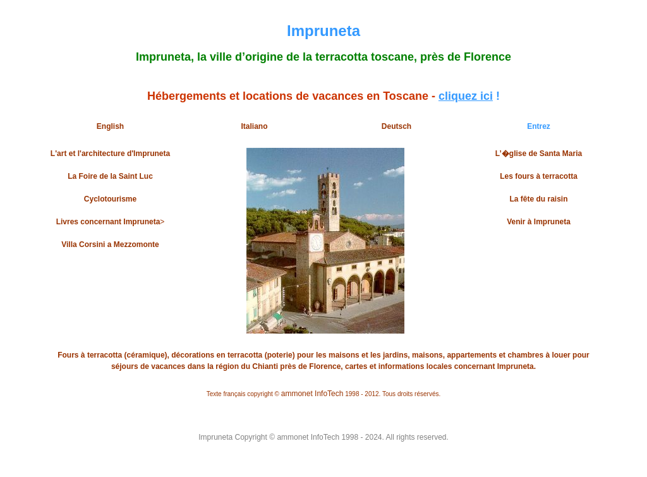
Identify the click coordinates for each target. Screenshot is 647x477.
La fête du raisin (538, 199)
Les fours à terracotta (538, 176)
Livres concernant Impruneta (108, 221)
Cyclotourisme (110, 199)
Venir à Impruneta (539, 221)
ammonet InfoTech (312, 393)
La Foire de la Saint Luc (110, 176)
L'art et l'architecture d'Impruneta (110, 153)
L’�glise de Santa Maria (538, 153)
